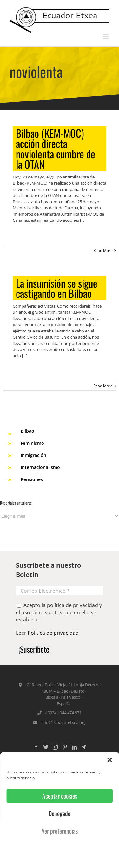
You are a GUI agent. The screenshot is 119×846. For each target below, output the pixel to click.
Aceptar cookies (59, 796)
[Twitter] (45, 747)
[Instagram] (55, 747)
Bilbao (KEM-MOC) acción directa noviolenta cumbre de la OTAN (55, 148)
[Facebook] (36, 747)
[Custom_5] (83, 747)
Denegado (59, 813)
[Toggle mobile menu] (106, 36)
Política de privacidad (53, 632)
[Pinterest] (64, 747)
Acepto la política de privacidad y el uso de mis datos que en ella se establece (59, 612)
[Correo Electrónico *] (59, 590)
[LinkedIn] (74, 747)
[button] (109, 760)
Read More (103, 250)
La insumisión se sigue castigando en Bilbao (56, 288)
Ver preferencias (60, 831)
